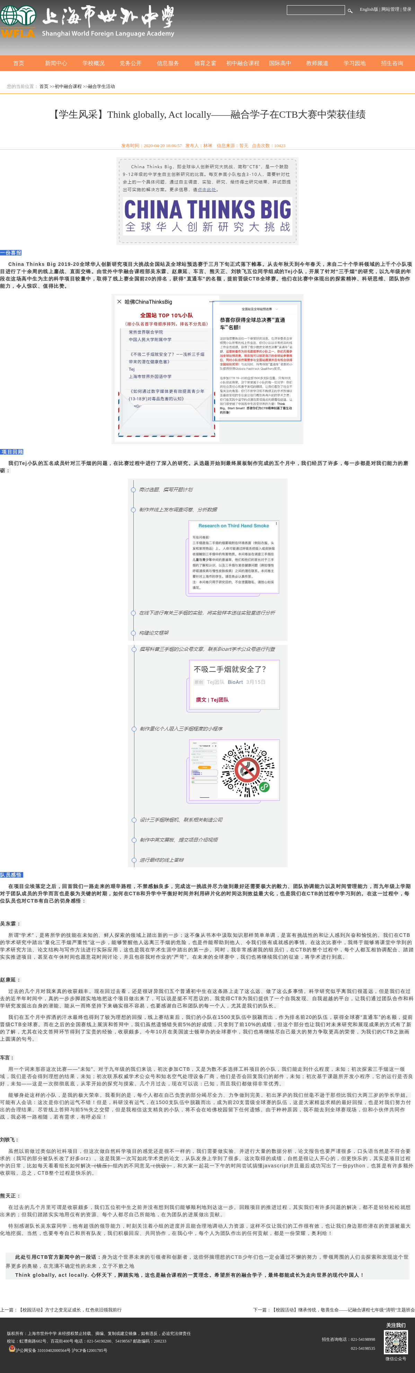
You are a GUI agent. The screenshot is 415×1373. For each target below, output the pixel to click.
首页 (18, 63)
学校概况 (93, 63)
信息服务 (168, 63)
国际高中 (280, 63)
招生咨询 (392, 63)
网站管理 (390, 9)
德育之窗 (205, 63)
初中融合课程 (242, 63)
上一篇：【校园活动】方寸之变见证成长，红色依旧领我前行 (61, 1309)
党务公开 (131, 63)
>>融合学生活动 (99, 86)
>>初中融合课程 (66, 86)
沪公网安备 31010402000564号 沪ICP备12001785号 (58, 1350)
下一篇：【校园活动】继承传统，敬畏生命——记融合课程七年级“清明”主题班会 (334, 1309)
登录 (407, 9)
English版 (369, 9)
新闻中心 (56, 63)
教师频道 (317, 63)
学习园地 (355, 63)
